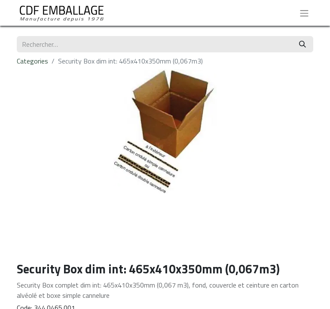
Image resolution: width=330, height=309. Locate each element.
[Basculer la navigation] (304, 12)
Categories (32, 61)
